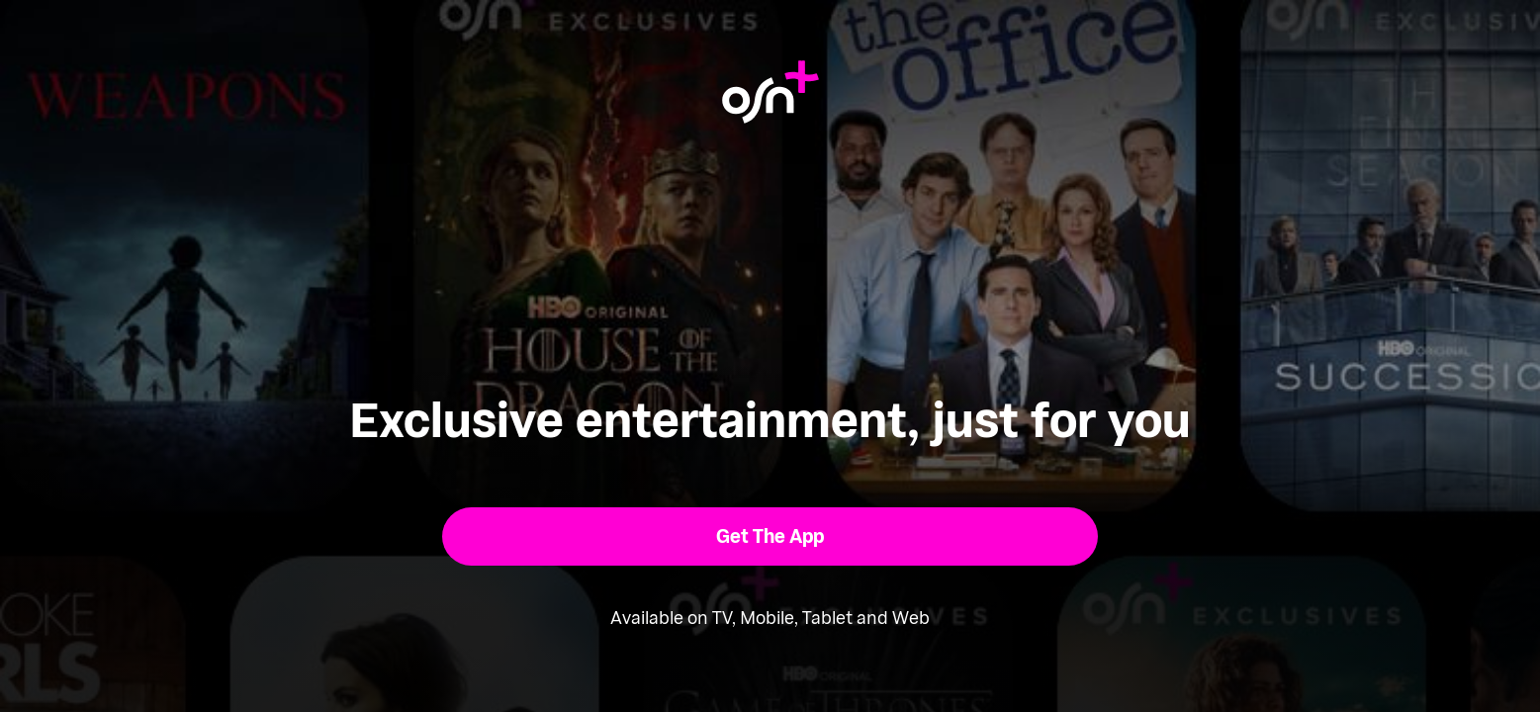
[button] (770, 536)
